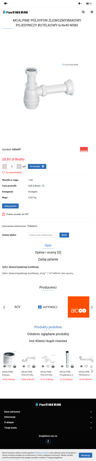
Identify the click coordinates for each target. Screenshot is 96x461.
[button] (89, 3)
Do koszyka (37, 166)
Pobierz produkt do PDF (15, 214)
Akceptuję (85, 455)
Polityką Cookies (41, 453)
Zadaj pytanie (10, 206)
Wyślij (64, 235)
